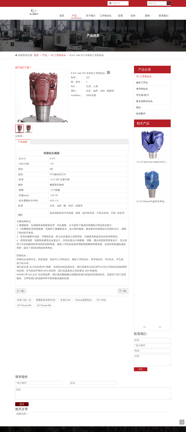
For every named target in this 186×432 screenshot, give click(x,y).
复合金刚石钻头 (144, 101)
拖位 (138, 107)
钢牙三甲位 (142, 82)
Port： (74, 86)
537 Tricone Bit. (24, 305)
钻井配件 (141, 113)
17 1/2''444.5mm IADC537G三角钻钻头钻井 (152, 162)
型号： (74, 77)
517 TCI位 (101, 299)
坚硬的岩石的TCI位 (46, 299)
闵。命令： (77, 81)
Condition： (77, 95)
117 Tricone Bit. (44, 305)
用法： (74, 90)
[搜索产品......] (157, 3)
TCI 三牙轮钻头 (144, 76)
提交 (140, 369)
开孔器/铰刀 (142, 95)
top (181, 422)
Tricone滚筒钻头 (83, 299)
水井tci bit (65, 299)
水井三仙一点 (24, 299)
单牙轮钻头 (142, 88)
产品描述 (22, 141)
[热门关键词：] (169, 3)
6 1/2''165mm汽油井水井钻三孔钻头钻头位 (152, 201)
